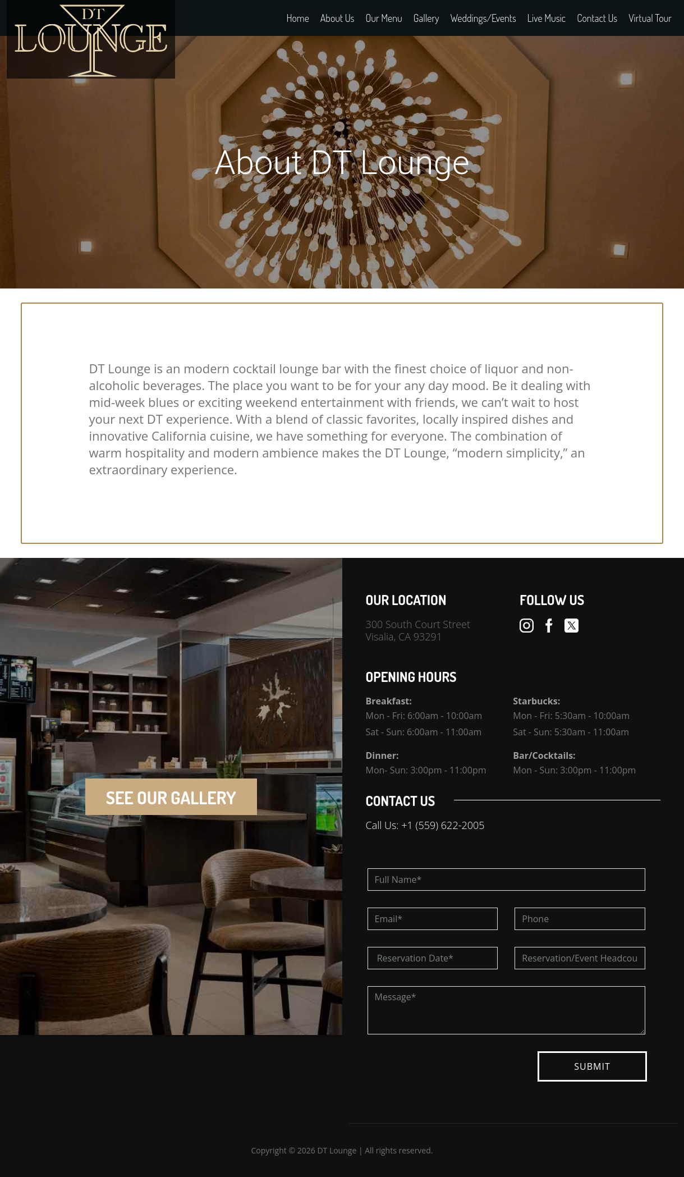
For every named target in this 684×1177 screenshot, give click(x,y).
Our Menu (383, 18)
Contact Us (597, 18)
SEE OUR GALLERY (171, 797)
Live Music (546, 18)
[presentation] (453, 1073)
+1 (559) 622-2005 (442, 825)
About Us (337, 18)
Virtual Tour (650, 18)
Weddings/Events (483, 18)
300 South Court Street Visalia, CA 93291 (418, 630)
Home (297, 18)
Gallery (426, 18)
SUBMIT (592, 1066)
